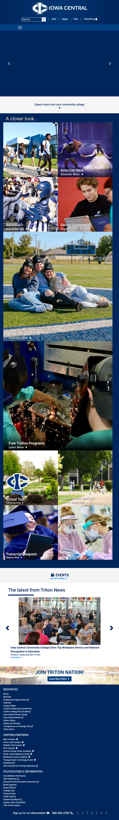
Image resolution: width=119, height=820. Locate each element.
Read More (17, 657)
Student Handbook (11, 799)
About (6, 694)
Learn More (16, 174)
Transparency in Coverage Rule (16, 726)
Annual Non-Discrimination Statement (20, 782)
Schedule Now (20, 338)
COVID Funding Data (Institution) (17, 709)
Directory (7, 697)
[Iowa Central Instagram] (87, 813)
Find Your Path (72, 557)
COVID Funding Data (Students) (17, 711)
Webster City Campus (14, 745)
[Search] (33, 19)
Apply (65, 19)
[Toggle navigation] (20, 27)
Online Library (9, 720)
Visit (54, 19)
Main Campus (10, 739)
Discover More (72, 174)
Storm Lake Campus (13, 742)
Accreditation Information (14, 776)
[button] (9, 63)
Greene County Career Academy (18, 751)
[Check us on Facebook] (78, 813)
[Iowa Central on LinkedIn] (102, 813)
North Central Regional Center (17, 754)
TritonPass (91, 19)
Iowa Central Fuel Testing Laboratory (19, 766)
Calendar (7, 703)
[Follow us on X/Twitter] (83, 813)
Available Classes (74, 229)
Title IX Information (11, 805)
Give (75, 19)
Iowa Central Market (12, 717)
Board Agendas (10, 785)
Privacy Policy (9, 793)
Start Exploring (15, 502)
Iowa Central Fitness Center (15, 714)
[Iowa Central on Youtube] (106, 813)
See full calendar (59, 578)
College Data (8, 791)
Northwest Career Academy (16, 757)
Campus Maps (9, 706)
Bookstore (7, 763)
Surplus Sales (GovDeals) (14, 802)
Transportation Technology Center (19, 760)
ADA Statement (10, 779)
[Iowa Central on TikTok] (97, 813)
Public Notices (9, 796)
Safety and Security (11, 723)
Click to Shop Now (75, 502)
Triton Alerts (8, 729)
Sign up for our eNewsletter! (31, 813)
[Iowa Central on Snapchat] (92, 813)
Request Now (14, 557)
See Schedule (17, 229)
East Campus (10, 748)
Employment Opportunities (15, 700)
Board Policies (9, 788)
